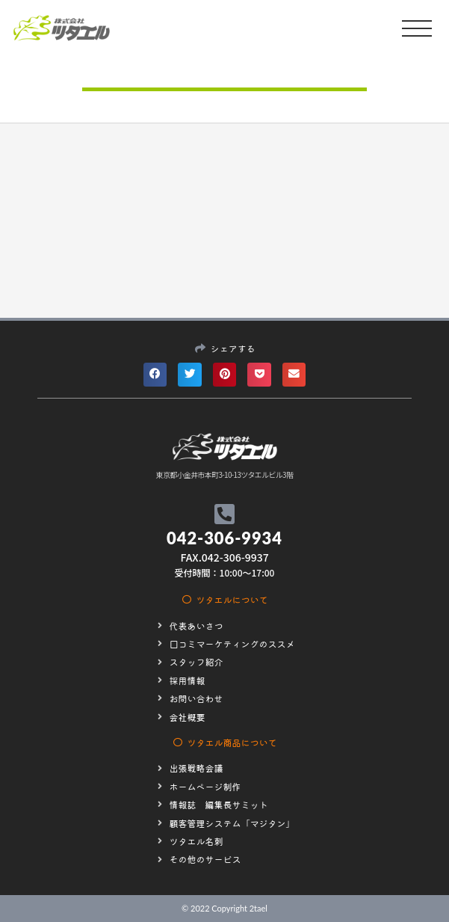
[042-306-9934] (224, 514)
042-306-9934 (224, 538)
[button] (155, 375)
